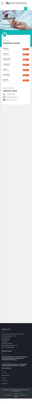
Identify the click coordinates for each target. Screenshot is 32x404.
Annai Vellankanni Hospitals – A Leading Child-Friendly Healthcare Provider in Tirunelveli (14, 365)
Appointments (6, 375)
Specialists (5, 383)
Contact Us (5, 380)
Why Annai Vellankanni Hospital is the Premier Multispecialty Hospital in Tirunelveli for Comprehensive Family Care (14, 358)
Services (4, 372)
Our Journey (8, 395)
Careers (4, 378)
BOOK (25, 49)
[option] (16, 20)
